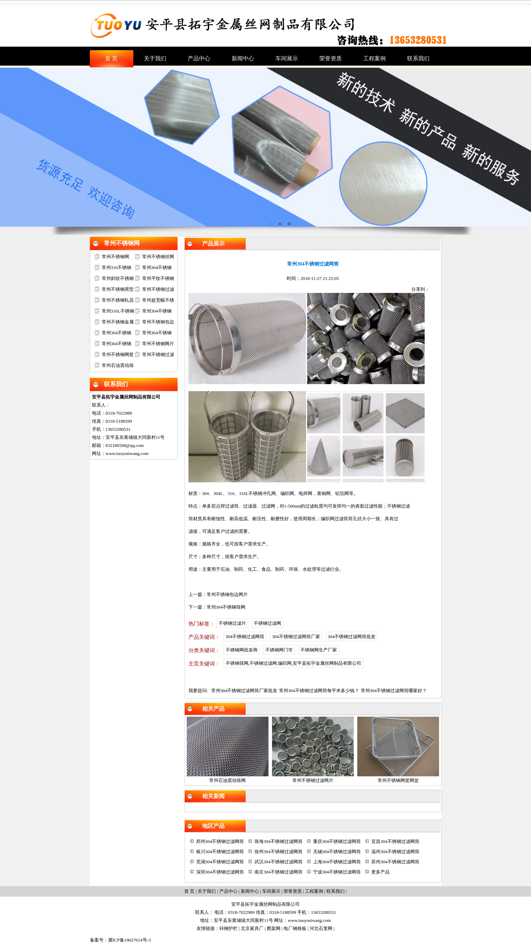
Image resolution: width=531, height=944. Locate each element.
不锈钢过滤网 (267, 623)
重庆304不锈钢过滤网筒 (337, 841)
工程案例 (314, 891)
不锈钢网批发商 (242, 649)
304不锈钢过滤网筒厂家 (296, 636)
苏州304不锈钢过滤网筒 (395, 861)
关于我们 (207, 891)
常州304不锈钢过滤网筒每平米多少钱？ (319, 690)
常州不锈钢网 (122, 243)
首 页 (189, 891)
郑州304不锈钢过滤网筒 (220, 841)
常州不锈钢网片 (158, 343)
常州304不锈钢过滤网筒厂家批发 (244, 690)
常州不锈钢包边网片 (227, 594)
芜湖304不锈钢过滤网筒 (220, 861)
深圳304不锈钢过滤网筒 (220, 872)
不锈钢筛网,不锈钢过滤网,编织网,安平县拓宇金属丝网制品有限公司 (293, 663)
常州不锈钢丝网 (158, 256)
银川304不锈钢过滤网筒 (220, 851)
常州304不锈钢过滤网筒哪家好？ (394, 690)
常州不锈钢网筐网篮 (398, 780)
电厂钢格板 (295, 928)
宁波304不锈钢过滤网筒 (337, 872)
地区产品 (213, 826)
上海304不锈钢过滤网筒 (337, 861)
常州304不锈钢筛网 (226, 607)
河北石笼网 (321, 928)
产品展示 (213, 244)
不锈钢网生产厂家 (318, 649)
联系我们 (116, 384)
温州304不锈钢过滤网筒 (395, 851)
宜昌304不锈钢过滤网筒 (395, 841)
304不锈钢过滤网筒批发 (352, 636)
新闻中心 (250, 891)
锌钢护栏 (228, 928)
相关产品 (213, 709)
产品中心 (228, 891)
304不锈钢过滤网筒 (245, 636)
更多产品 (380, 872)
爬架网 (273, 928)
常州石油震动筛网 (227, 780)
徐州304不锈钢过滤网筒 (278, 851)
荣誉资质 (293, 891)
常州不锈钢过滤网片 (312, 780)
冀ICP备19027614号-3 (129, 940)
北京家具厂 (252, 928)
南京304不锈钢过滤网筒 (278, 872)
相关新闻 (213, 796)
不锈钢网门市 (279, 649)
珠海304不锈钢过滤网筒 (278, 841)
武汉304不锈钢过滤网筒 (278, 861)
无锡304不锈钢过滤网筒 (337, 851)
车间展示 (271, 891)
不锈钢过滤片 (232, 623)
